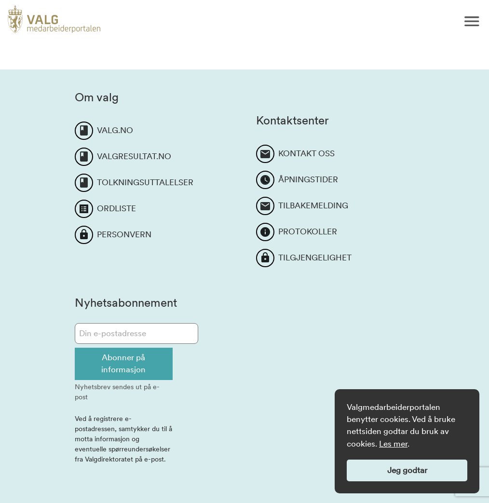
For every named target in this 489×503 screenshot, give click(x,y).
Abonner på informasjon (123, 363)
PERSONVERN (124, 234)
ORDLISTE (116, 208)
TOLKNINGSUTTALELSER (145, 182)
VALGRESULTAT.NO (134, 156)
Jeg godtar (407, 470)
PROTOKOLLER (307, 231)
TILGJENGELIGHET (315, 257)
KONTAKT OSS (306, 153)
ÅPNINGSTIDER (308, 179)
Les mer (393, 443)
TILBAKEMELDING (313, 205)
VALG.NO (115, 130)
